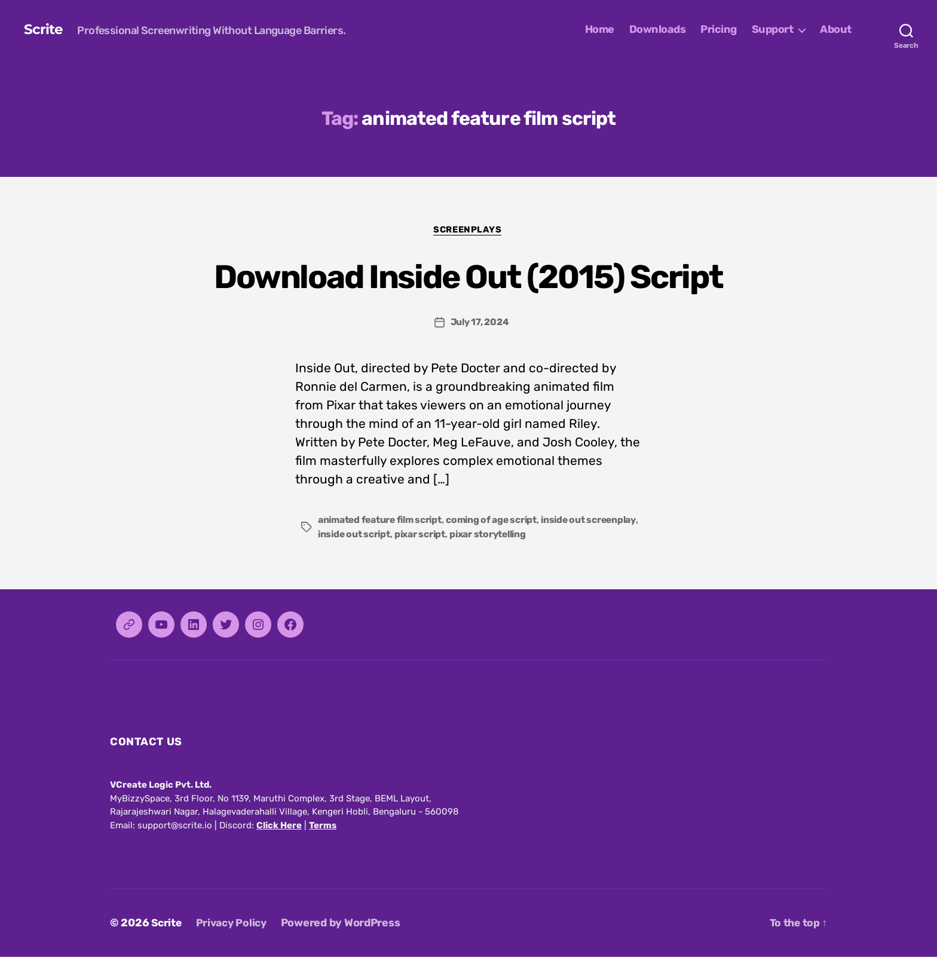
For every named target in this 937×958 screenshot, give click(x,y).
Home (599, 29)
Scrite (43, 30)
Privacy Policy (235, 924)
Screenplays (468, 230)
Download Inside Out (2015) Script (468, 276)
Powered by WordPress (346, 924)
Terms (322, 826)
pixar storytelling (549, 535)
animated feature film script (382, 521)
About (836, 29)
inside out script (411, 535)
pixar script (479, 535)
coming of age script (497, 521)
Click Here (279, 826)
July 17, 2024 (479, 323)
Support (773, 29)
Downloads (657, 29)
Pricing (718, 29)
